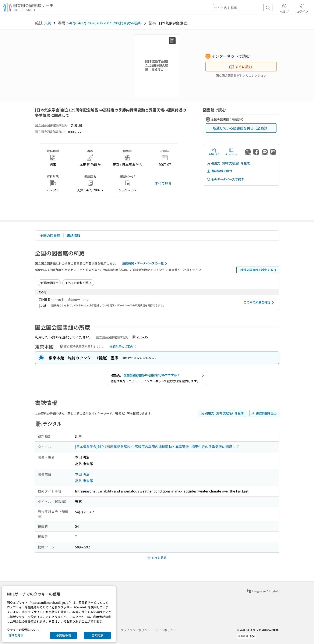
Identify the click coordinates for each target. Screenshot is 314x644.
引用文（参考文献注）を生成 (228, 163)
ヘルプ (284, 7)
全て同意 (97, 635)
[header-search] (242, 7)
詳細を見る (15, 635)
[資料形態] (78, 282)
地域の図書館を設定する (259, 270)
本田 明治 (82, 474)
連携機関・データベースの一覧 (145, 263)
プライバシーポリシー (135, 630)
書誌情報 (73, 235)
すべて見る (163, 183)
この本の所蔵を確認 (259, 302)
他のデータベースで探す (225, 179)
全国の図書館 (50, 235)
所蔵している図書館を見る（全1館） (241, 128)
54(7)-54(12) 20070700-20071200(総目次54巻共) (104, 22)
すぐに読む (240, 66)
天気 (47, 22)
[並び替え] (49, 282)
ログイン (302, 7)
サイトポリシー (165, 630)
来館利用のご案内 (123, 346)
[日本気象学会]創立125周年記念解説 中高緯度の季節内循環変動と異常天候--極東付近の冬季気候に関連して (157, 446)
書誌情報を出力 (219, 171)
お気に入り (214, 152)
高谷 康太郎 (84, 480)
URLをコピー (231, 152)
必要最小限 (63, 635)
